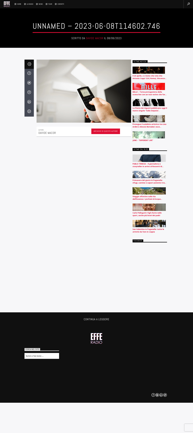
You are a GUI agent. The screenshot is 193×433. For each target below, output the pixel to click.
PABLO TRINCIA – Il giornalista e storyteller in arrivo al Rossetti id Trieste (147, 277)
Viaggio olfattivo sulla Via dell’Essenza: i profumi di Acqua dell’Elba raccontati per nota (147, 310)
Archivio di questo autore (106, 244)
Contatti (61, 4)
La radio (30, 4)
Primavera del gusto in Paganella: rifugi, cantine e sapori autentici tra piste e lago (149, 294)
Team (50, 4)
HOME (19, 4)
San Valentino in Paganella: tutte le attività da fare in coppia (148, 343)
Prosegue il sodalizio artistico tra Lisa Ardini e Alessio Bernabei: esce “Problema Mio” (149, 238)
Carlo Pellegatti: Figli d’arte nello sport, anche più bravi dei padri (147, 326)
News (41, 4)
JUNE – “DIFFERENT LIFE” (143, 253)
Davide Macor (94, 89)
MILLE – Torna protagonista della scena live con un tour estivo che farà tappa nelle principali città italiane (149, 205)
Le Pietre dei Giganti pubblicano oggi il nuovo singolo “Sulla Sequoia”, (150, 221)
